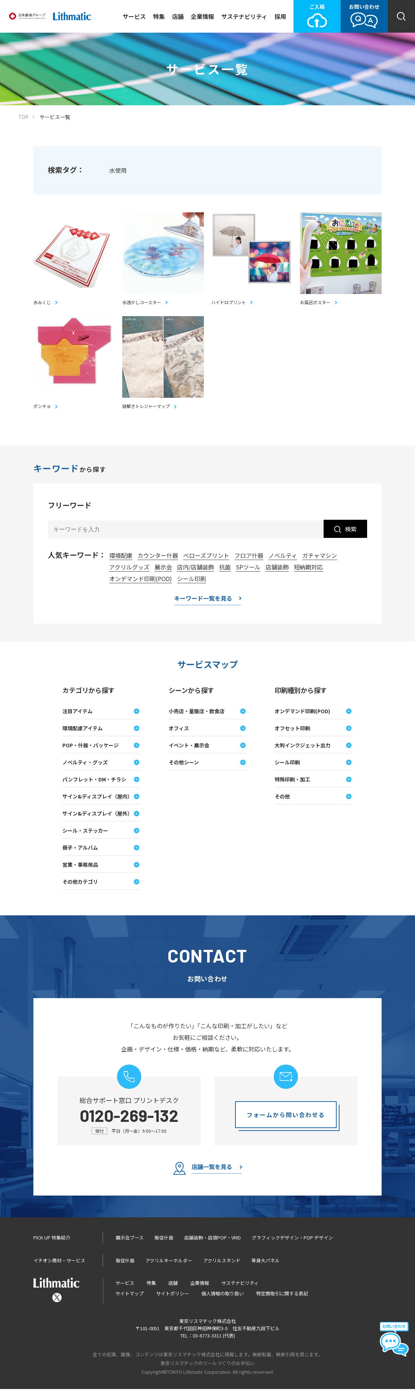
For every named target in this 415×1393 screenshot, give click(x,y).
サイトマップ (129, 1297)
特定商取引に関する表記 (282, 1297)
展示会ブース (130, 1241)
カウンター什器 (157, 559)
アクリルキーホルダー (168, 1264)
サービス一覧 (55, 117)
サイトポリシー (172, 1297)
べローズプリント (206, 559)
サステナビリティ (244, 16)
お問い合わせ (364, 16)
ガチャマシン (319, 559)
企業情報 (202, 16)
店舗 (178, 16)
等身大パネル (265, 1264)
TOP (23, 117)
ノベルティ (282, 559)
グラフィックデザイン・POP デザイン (292, 1241)
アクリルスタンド (222, 1264)
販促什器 (164, 1241)
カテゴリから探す (88, 694)
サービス (134, 16)
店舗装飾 (277, 571)
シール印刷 (191, 582)
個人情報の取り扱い (222, 1297)
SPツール (248, 571)
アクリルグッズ (129, 571)
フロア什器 (248, 559)
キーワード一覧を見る (203, 602)
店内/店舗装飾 (195, 571)
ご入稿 (317, 16)
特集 (159, 16)
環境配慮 (120, 559)
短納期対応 (308, 571)
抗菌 (225, 571)
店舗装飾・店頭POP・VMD (212, 1241)
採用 (280, 16)
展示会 (163, 571)
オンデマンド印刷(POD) (140, 582)
